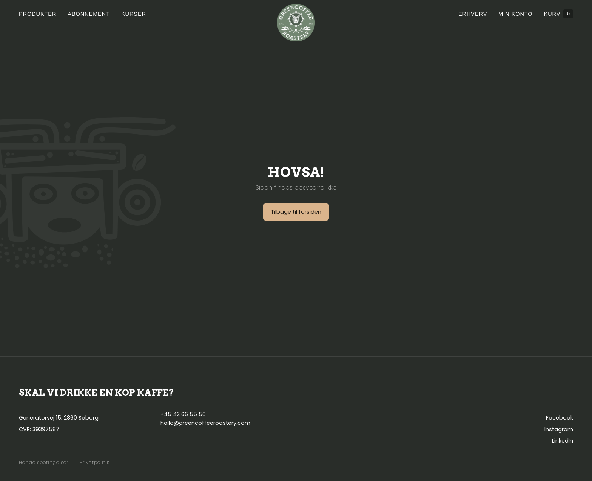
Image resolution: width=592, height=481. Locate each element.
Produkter (37, 14)
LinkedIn (562, 440)
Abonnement (89, 14)
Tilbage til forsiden (296, 212)
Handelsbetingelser (43, 463)
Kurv (558, 13)
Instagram (558, 429)
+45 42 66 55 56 (183, 414)
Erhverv (472, 14)
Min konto (515, 14)
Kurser (133, 14)
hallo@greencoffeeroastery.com (205, 423)
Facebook (559, 417)
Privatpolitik (94, 463)
